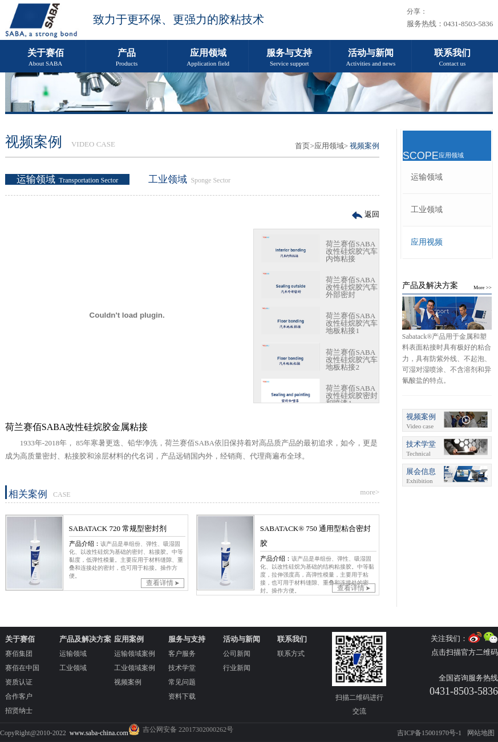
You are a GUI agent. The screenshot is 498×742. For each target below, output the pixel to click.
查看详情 (162, 583)
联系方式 (291, 654)
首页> (304, 145)
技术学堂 (182, 668)
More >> (482, 287)
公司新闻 (236, 654)
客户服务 (182, 654)
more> (369, 492)
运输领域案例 (134, 654)
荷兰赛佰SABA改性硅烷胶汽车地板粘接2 (352, 359)
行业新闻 (236, 668)
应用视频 (427, 242)
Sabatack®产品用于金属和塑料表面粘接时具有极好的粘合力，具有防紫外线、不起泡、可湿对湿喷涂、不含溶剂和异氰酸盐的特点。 (446, 358)
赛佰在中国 (22, 668)
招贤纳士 (19, 711)
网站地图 (481, 733)
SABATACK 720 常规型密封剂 (118, 528)
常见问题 (182, 682)
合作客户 (19, 696)
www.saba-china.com (99, 733)
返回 (372, 214)
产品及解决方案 (430, 285)
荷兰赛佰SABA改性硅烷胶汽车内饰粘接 (352, 251)
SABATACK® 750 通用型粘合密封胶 (315, 536)
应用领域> (331, 145)
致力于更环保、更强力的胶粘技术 (178, 19)
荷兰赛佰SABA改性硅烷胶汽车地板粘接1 (352, 323)
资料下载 (182, 696)
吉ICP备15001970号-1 (429, 733)
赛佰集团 (19, 654)
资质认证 (19, 682)
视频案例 (127, 682)
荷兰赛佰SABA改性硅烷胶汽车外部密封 (352, 287)
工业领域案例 (134, 668)
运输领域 (67, 179)
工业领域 (189, 179)
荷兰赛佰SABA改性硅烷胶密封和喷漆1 (352, 395)
